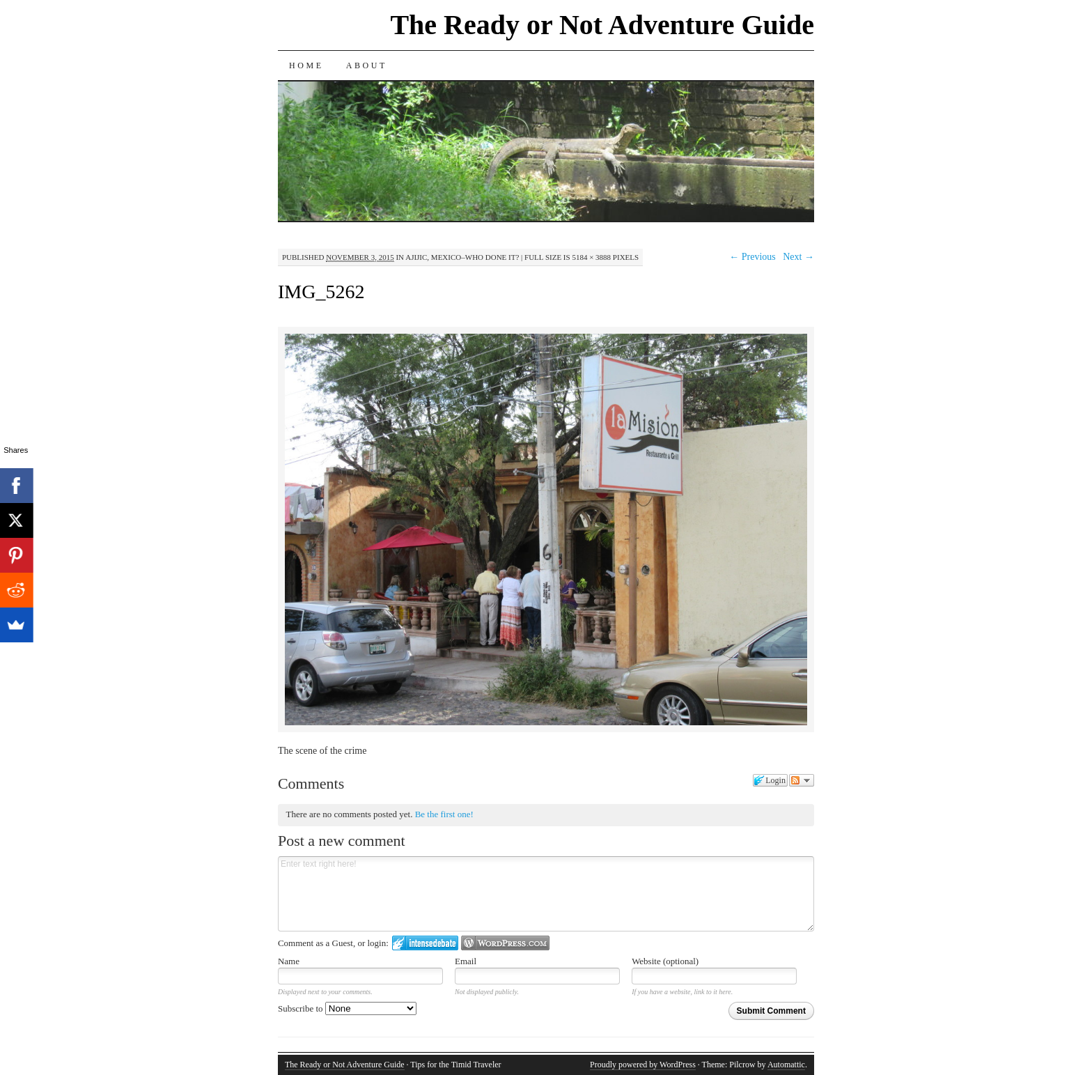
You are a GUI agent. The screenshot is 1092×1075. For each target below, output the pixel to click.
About (366, 65)
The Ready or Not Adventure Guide (602, 24)
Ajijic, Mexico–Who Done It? (462, 257)
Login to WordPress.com (505, 943)
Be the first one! (444, 814)
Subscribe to (347, 1008)
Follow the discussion (801, 780)
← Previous (752, 257)
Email (465, 961)
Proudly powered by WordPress (643, 1064)
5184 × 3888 (591, 257)
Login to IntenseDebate (425, 943)
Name (288, 961)
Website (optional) (665, 961)
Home (306, 65)
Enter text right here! (546, 893)
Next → (798, 257)
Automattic (786, 1064)
